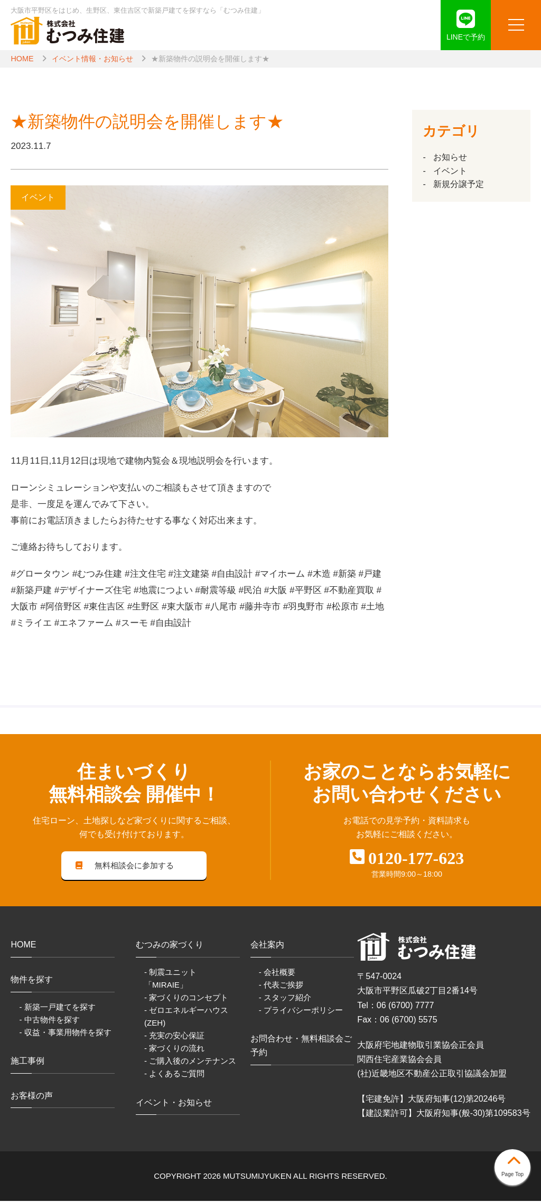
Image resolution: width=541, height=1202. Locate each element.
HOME (22, 58)
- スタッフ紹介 (285, 997)
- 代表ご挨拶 (281, 985)
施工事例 (27, 1061)
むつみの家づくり (169, 945)
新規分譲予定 (458, 184)
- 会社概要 (277, 972)
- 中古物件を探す (49, 1020)
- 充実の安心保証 (174, 1036)
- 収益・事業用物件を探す (65, 1032)
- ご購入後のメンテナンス (190, 1061)
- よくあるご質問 (174, 1074)
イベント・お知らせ (174, 1102)
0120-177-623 (416, 858)
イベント (450, 170)
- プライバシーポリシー (301, 1010)
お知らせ (450, 157)
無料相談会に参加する (124, 865)
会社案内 (267, 945)
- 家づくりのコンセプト (186, 997)
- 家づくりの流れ (174, 1049)
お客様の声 (32, 1096)
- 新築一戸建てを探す (57, 1007)
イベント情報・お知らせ (92, 58)
